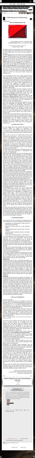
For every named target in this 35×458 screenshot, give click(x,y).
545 (18, 382)
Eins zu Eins (13, 304)
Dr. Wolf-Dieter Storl (17, 187)
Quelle (25, 340)
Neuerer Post (14, 447)
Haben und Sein (20, 255)
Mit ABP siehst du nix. (14, 438)
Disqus (8, 401)
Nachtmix (8, 307)
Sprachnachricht (10, 403)
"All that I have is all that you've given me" (17, 45)
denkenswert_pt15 (14, 442)
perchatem (5, 8)
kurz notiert (9, 7)
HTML (8, 404)
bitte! (24, 78)
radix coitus (18, 384)
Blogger (8, 400)
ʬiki (0, 1)
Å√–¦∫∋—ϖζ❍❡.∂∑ (17, 4)
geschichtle (21, 8)
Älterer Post (23, 447)
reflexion (30, 9)
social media (16, 8)
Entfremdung (5, 137)
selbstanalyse (14, 7)
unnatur (19, 7)
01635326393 (18, 381)
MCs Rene (13, 303)
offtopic (4, 7)
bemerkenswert (10, 8)
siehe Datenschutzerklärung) (12, 394)
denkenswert (27, 7)
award (27, 8)
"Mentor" (30, 113)
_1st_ (24, 8)
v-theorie (22, 7)
